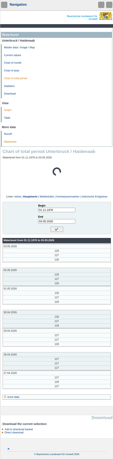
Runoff (8, 134)
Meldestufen (47, 196)
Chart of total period (15, 78)
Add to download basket (19, 429)
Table (7, 117)
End (40, 216)
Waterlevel (10, 141)
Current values (12, 55)
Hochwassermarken (67, 196)
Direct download (14, 432)
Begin (41, 205)
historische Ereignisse (94, 196)
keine (18, 196)
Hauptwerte (30, 196)
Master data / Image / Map (19, 47)
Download (10, 93)
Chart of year (11, 70)
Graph (7, 110)
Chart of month (12, 62)
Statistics (9, 86)
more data (13, 397)
